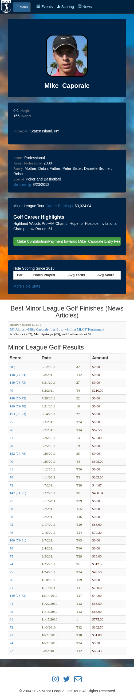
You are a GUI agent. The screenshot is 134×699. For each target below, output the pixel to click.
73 (11, 635)
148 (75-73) (18, 398)
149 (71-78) (18, 406)
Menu (22, 7)
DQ (12, 367)
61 (11, 619)
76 (11, 430)
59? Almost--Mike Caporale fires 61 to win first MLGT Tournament (57, 329)
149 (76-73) (18, 382)
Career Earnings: (59, 206)
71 (11, 438)
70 (11, 390)
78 (11, 446)
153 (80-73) (18, 414)
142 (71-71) (18, 493)
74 (11, 564)
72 (11, 485)
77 (11, 501)
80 (11, 509)
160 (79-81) (18, 540)
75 (11, 422)
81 (11, 469)
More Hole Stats (26, 286)
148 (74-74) (18, 375)
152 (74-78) (18, 453)
